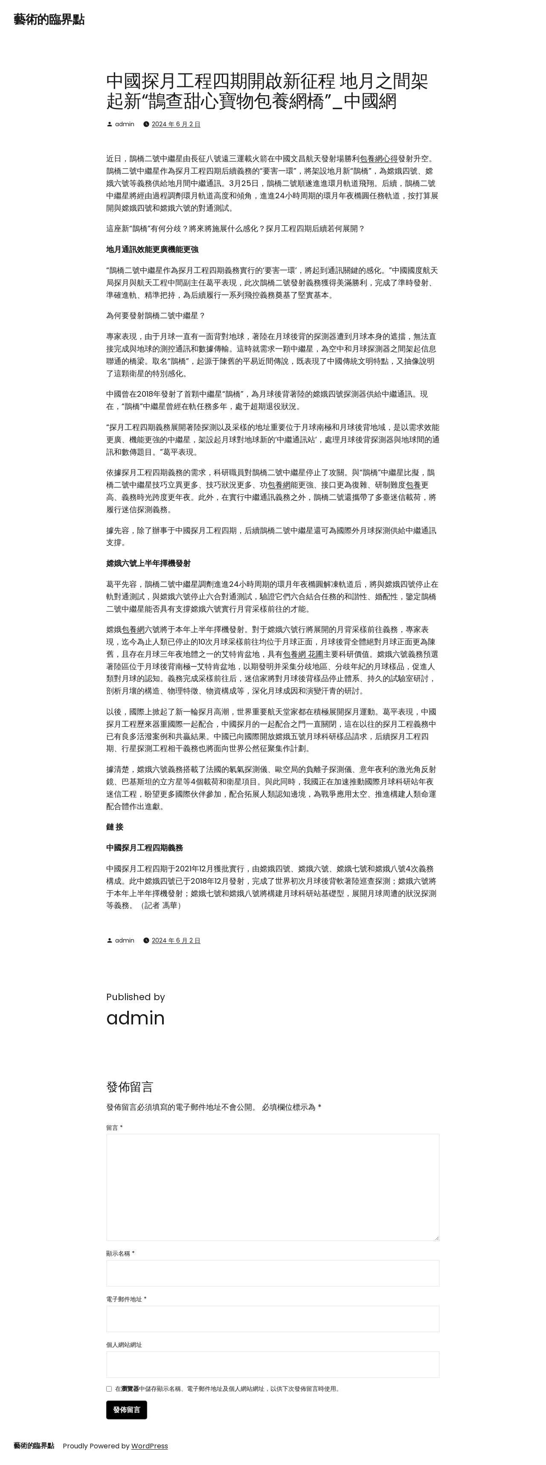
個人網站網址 (124, 1344)
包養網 (278, 484)
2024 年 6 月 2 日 (176, 124)
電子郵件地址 (126, 1299)
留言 (114, 1127)
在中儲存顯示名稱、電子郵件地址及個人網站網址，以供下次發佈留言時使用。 (228, 1389)
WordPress (149, 1446)
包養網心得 (379, 158)
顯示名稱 (120, 1253)
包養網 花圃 (303, 654)
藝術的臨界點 (49, 19)
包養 (413, 484)
